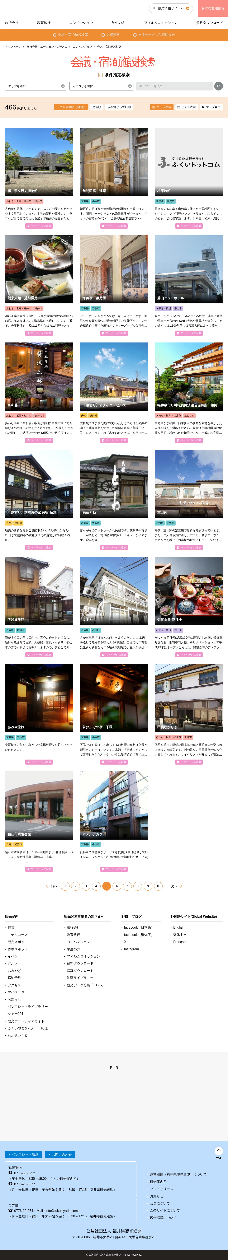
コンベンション (82, 46)
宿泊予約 (14, 978)
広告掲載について (163, 1217)
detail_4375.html (189, 178)
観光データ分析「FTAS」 (86, 985)
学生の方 (118, 22)
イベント (14, 956)
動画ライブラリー (80, 978)
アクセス (14, 985)
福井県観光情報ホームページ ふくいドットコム (28, 8)
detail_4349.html (39, 714)
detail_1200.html (39, 178)
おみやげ (14, 970)
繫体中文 (180, 935)
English (178, 927)
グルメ (13, 963)
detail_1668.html (189, 607)
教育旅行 (44, 22)
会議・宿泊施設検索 (73, 35)
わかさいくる (18, 1035)
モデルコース (18, 935)
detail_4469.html (39, 392)
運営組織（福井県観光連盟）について (178, 1174)
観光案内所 (158, 1182)
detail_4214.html (189, 500)
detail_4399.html (114, 821)
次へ (174, 886)
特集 (11, 927)
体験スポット (18, 949)
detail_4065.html (114, 285)
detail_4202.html (39, 607)
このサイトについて (165, 1210)
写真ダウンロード (80, 970)
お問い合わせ (62, 1154)
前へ (54, 886)
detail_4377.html (114, 500)
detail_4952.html (39, 821)
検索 (218, 87)
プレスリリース (161, 1189)
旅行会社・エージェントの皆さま (47, 46)
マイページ (16, 992)
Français (179, 942)
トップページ (13, 46)
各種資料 (113, 35)
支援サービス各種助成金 (156, 35)
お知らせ (14, 999)
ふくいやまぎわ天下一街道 (28, 1028)
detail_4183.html (114, 607)
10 (158, 886)
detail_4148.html (189, 714)
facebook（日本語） (139, 927)
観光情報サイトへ (171, 8)
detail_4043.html (39, 500)
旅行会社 (11, 22)
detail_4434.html (189, 285)
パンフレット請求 (25, 1154)
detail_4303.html (39, 285)
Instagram (131, 949)
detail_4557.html (114, 392)
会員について (160, 1203)
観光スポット (18, 942)
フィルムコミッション (160, 22)
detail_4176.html (114, 178)
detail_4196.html (114, 714)
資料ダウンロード (209, 22)
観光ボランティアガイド (26, 1021)
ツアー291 (15, 1014)
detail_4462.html (189, 392)
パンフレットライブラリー (28, 1006)
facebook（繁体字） (139, 935)
